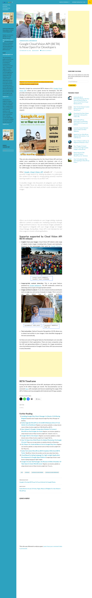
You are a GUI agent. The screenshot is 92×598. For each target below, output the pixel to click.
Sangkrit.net (5, 96)
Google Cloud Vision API (33, 172)
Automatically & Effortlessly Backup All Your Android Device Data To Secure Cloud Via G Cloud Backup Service (81, 100)
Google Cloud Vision (37, 472)
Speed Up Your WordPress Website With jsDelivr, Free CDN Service (81, 136)
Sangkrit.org (5, 124)
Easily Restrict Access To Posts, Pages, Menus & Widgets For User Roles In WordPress (40, 488)
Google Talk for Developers (30, 436)
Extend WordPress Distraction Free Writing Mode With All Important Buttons (81, 122)
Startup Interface (64, 2)
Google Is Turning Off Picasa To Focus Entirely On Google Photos (40, 481)
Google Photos (56, 246)
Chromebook (33, 40)
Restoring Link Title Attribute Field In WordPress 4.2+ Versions (81, 154)
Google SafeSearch (35, 285)
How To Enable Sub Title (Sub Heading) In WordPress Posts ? (81, 160)
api (22, 472)
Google (27, 472)
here (26, 389)
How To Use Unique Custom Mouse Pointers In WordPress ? (81, 108)
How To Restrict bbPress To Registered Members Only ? (81, 141)
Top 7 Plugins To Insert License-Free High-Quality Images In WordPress (81, 147)
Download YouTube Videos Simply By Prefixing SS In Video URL (81, 115)
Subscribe (72, 85)
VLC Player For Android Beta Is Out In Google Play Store (39, 444)
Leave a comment (46, 50)
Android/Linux (23, 40)
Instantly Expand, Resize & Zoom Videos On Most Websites (81, 129)
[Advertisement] (40, 67)
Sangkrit (36, 50)
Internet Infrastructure (78, 2)
